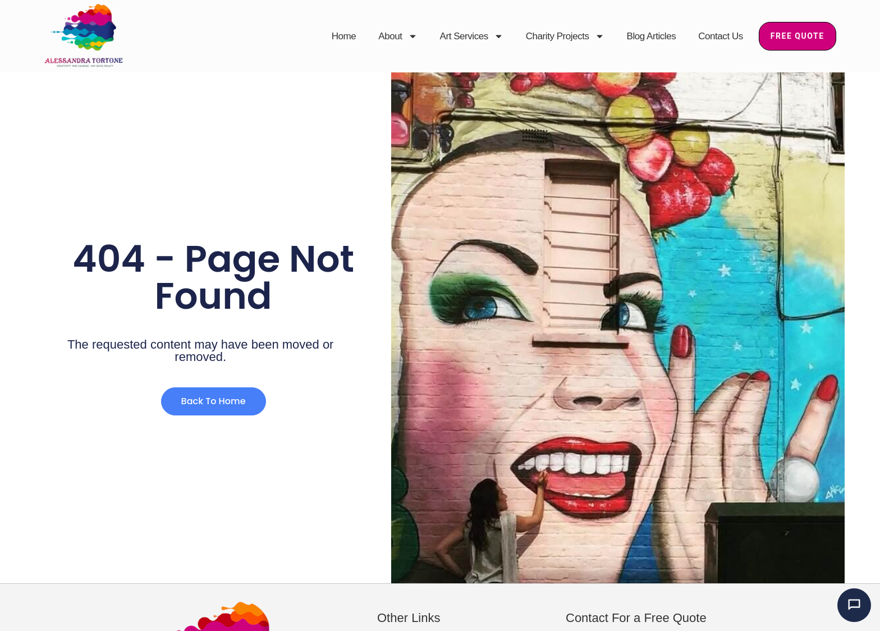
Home (344, 36)
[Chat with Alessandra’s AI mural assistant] (854, 605)
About (397, 36)
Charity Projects (565, 36)
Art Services (471, 36)
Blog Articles (651, 36)
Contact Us (720, 36)
